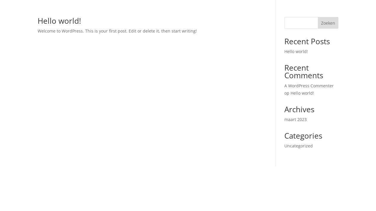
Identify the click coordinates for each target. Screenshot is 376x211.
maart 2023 (295, 119)
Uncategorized (298, 146)
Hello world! (59, 21)
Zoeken (328, 23)
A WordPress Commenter (309, 86)
